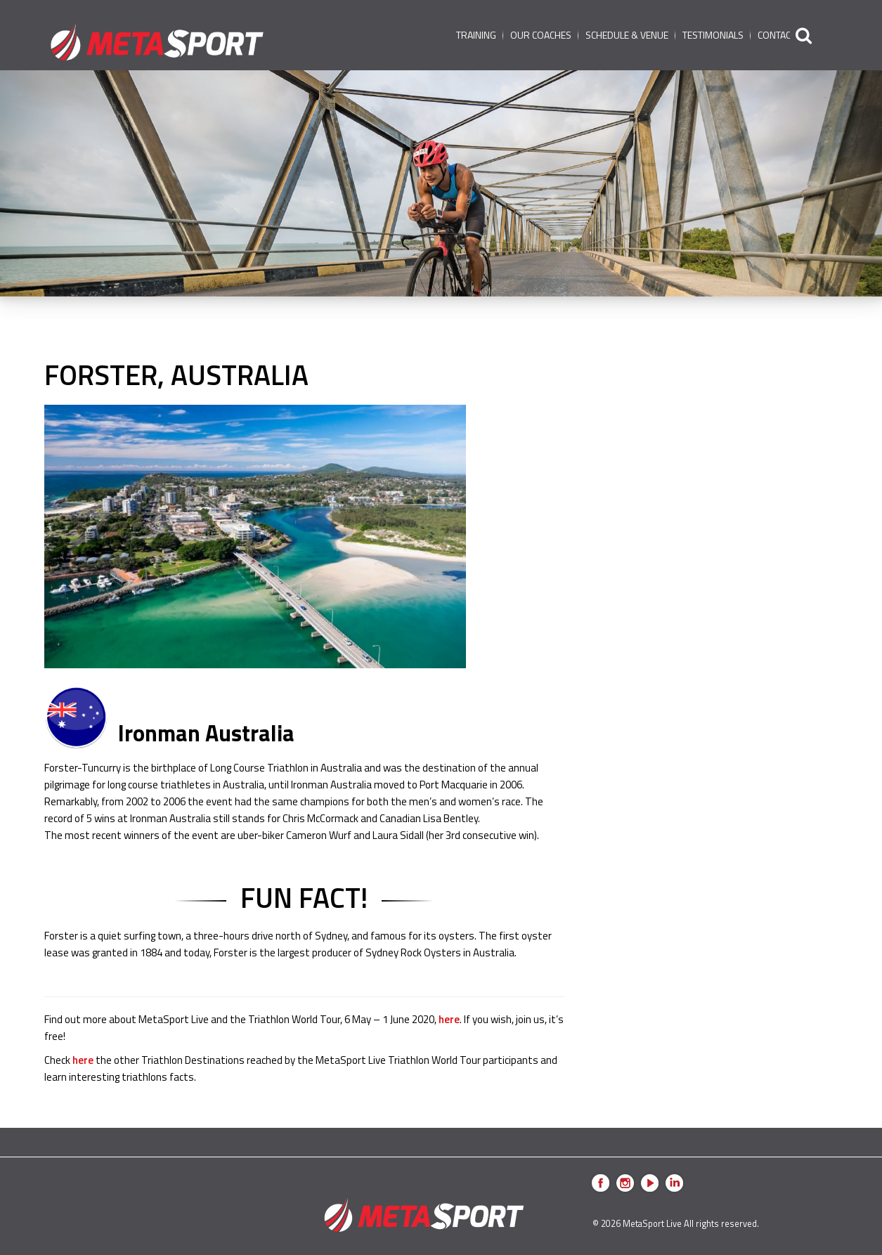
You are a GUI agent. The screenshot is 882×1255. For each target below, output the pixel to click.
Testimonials (713, 34)
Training (476, 34)
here (449, 1019)
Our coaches (540, 34)
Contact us (784, 34)
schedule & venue (626, 34)
